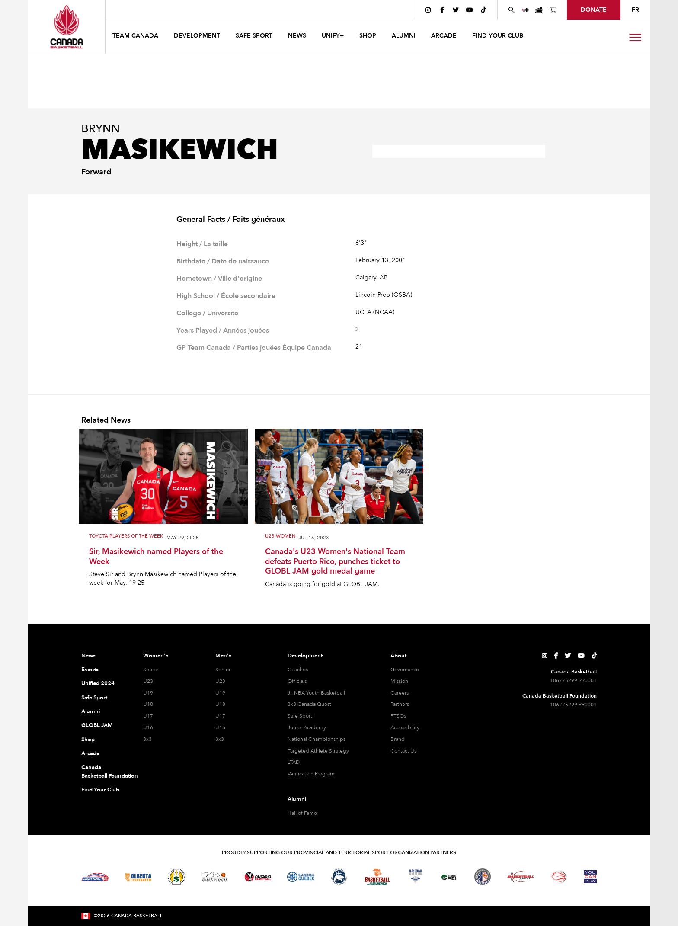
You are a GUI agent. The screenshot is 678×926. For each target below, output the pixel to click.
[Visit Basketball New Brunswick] (377, 877)
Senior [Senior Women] (150, 669)
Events (90, 669)
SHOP (367, 36)
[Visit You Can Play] (590, 876)
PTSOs (398, 715)
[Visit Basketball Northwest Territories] (339, 877)
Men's (223, 656)
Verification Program (311, 773)
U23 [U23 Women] (148, 681)
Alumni (90, 711)
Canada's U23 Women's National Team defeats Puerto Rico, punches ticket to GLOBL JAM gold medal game (335, 562)
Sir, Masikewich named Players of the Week (156, 557)
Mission (399, 681)
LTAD (294, 762)
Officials (297, 681)
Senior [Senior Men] (222, 669)
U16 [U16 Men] (220, 727)
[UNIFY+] (525, 10)
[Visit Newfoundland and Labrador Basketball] (482, 876)
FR (635, 10)
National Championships (316, 739)
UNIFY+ (333, 36)
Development (305, 656)
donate (594, 10)
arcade (444, 36)
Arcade (90, 753)
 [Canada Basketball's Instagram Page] (428, 10)
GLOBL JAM (97, 725)
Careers (399, 692)
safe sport (254, 36)
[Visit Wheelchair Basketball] (559, 876)
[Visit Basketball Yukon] (520, 877)
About (398, 656)
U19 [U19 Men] (220, 692)
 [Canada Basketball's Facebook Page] (442, 10)
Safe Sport (94, 698)
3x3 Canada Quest (309, 704)
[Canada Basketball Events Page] (539, 10)
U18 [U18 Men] (220, 704)
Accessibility (404, 727)
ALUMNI (404, 36)
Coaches (298, 669)
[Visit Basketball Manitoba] (214, 877)
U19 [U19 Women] (148, 692)
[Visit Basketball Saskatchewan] (176, 877)
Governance (404, 669)
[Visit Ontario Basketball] (258, 877)
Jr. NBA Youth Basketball (316, 692)
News (88, 656)
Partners (399, 704)
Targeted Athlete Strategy (318, 750)
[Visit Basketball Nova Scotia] (415, 876)
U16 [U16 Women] (148, 727)
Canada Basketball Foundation (101, 771)
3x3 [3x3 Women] (147, 739)
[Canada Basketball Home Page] (66, 27)
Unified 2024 (98, 683)
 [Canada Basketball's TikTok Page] (483, 10)
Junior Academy (307, 727)
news (297, 36)
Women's (155, 656)
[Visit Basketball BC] (95, 877)
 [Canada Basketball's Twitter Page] (456, 10)
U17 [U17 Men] (220, 715)
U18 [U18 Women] (148, 704)
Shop (88, 739)
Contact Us (403, 750)
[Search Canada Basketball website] (511, 10)
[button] (136, 37)
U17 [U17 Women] (148, 715)
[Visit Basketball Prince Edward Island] (448, 876)
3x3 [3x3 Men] (219, 739)
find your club (497, 36)
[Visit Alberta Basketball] (138, 876)
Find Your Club (100, 790)
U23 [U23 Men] (220, 681)
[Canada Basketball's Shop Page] (553, 10)
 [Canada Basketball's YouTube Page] (469, 10)
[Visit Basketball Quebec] (300, 877)
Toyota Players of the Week (126, 536)
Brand (397, 739)
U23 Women (280, 536)
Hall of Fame (302, 813)
